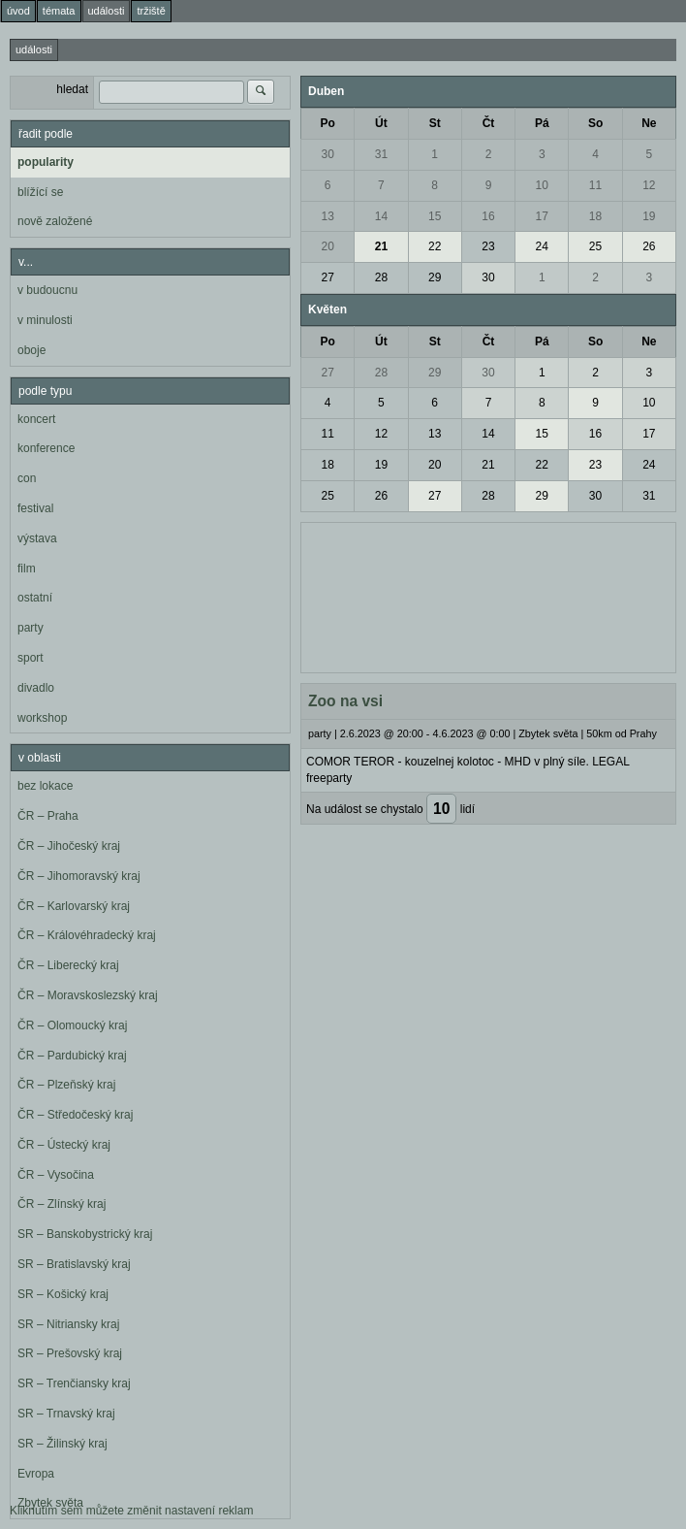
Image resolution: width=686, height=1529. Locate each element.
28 (381, 277)
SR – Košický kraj (63, 1294)
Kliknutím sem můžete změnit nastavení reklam (131, 1510)
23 (488, 246)
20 (327, 246)
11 (595, 185)
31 (381, 154)
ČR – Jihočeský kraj (68, 846)
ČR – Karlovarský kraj (73, 906)
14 (381, 216)
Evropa (35, 1473)
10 (542, 185)
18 (595, 216)
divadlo (35, 688)
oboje (31, 350)
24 (542, 246)
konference (46, 448)
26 (648, 246)
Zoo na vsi (345, 701)
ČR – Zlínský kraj (61, 1204)
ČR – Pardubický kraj (72, 1055)
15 (434, 216)
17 (542, 216)
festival (35, 508)
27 (327, 277)
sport (30, 658)
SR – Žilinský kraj (62, 1443)
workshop (42, 718)
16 (488, 216)
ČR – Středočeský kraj (75, 1115)
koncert (36, 419)
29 (434, 277)
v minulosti (45, 320)
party (30, 627)
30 (327, 154)
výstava (37, 538)
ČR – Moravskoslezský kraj (87, 995)
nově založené (54, 221)
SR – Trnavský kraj (66, 1413)
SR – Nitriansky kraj (68, 1324)
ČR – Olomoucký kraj (72, 1025)
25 (595, 246)
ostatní (34, 597)
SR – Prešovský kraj (69, 1353)
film (26, 568)
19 (648, 216)
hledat (72, 89)
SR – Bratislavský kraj (74, 1264)
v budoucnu (47, 290)
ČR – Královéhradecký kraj (86, 935)
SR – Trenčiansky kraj (74, 1383)
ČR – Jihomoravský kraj (78, 876)
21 (381, 246)
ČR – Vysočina (55, 1175)
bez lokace (45, 786)
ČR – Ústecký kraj (63, 1145)
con (26, 478)
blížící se (40, 192)
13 (327, 216)
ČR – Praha (47, 816)
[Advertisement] (488, 595)
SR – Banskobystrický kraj (84, 1234)
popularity (45, 162)
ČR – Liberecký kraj (68, 965)
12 (648, 185)
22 (434, 246)
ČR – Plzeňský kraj (66, 1084)
